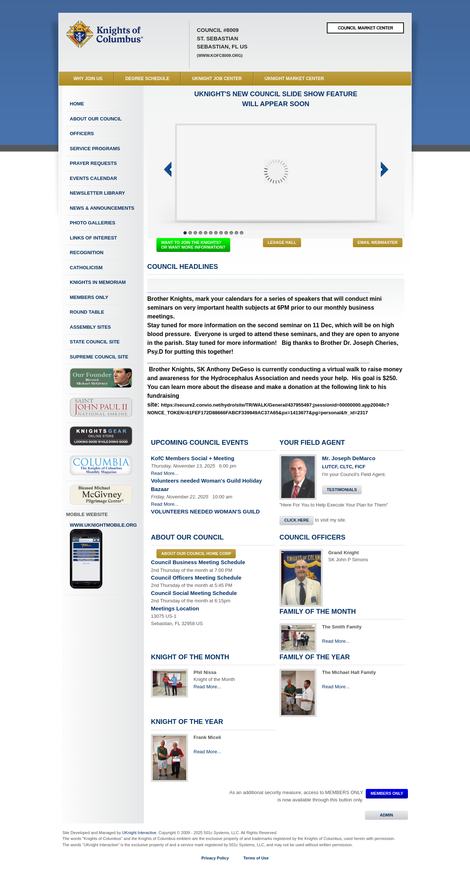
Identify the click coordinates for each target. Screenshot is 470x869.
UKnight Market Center (294, 78)
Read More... (164, 473)
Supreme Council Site (99, 357)
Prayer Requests (93, 163)
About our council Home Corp (196, 553)
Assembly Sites (90, 327)
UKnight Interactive (139, 832)
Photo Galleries (92, 223)
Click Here (296, 520)
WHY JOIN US (87, 78)
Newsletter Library (97, 193)
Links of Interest (93, 238)
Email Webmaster (378, 242)
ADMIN (386, 815)
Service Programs (95, 148)
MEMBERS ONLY (386, 793)
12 (241, 233)
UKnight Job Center (217, 78)
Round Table (87, 312)
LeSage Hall (282, 242)
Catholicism (86, 267)
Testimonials (342, 489)
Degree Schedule (147, 78)
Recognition (87, 252)
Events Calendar (93, 178)
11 (236, 233)
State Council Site (95, 342)
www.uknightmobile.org (103, 555)
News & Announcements (102, 208)
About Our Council (96, 119)
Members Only (89, 297)
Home (77, 104)
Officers (82, 133)
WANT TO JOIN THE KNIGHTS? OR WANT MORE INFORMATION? (193, 244)
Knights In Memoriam (98, 282)
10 (231, 233)
